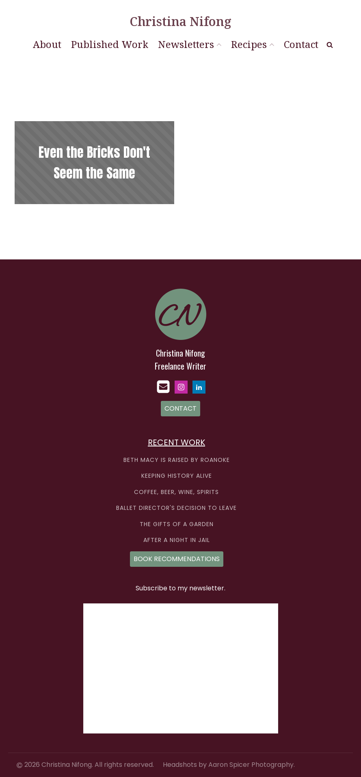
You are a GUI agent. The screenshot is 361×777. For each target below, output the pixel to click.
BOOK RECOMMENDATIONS (177, 559)
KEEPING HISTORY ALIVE (176, 476)
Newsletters (189, 44)
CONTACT (180, 408)
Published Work (109, 44)
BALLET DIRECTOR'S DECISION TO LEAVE (176, 508)
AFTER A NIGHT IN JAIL (176, 540)
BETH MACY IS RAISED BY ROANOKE (176, 460)
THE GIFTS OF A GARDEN (177, 524)
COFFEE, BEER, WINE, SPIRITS (176, 492)
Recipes (252, 44)
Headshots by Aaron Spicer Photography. (229, 764)
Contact (301, 44)
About (47, 44)
